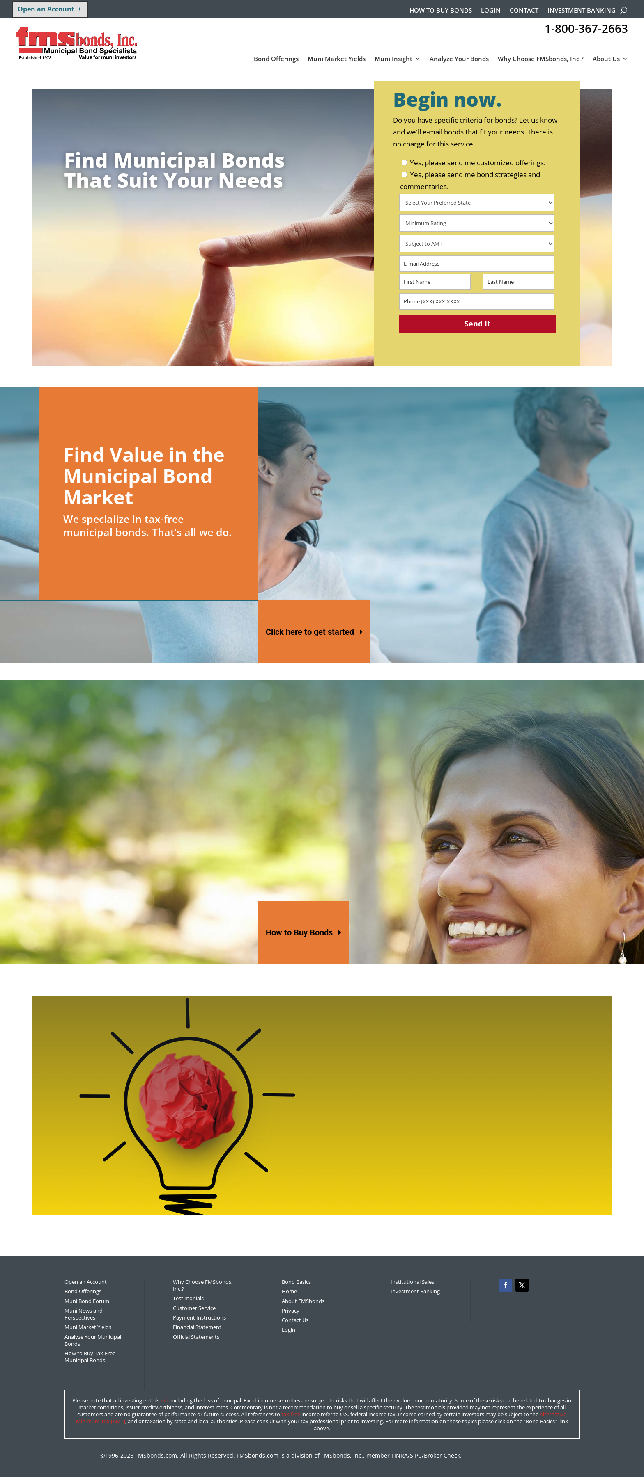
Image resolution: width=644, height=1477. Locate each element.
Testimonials (188, 1298)
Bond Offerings (276, 59)
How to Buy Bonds (299, 932)
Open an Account (46, 9)
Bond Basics (296, 1282)
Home (289, 1291)
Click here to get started (310, 632)
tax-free (290, 1414)
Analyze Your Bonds (459, 59)
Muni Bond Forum (86, 1301)
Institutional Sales (412, 1282)
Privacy (290, 1310)
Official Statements (196, 1336)
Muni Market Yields (337, 59)
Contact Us (295, 1320)
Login (491, 10)
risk (165, 1400)
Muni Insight (393, 59)
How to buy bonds (440, 10)
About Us (606, 59)
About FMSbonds (303, 1301)
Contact (524, 10)
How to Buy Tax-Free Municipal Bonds (89, 1356)
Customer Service (194, 1308)
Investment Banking (581, 10)
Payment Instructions (199, 1317)
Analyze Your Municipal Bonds (92, 1340)
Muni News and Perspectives (83, 1314)
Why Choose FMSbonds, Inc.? (541, 59)
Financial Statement (197, 1327)
